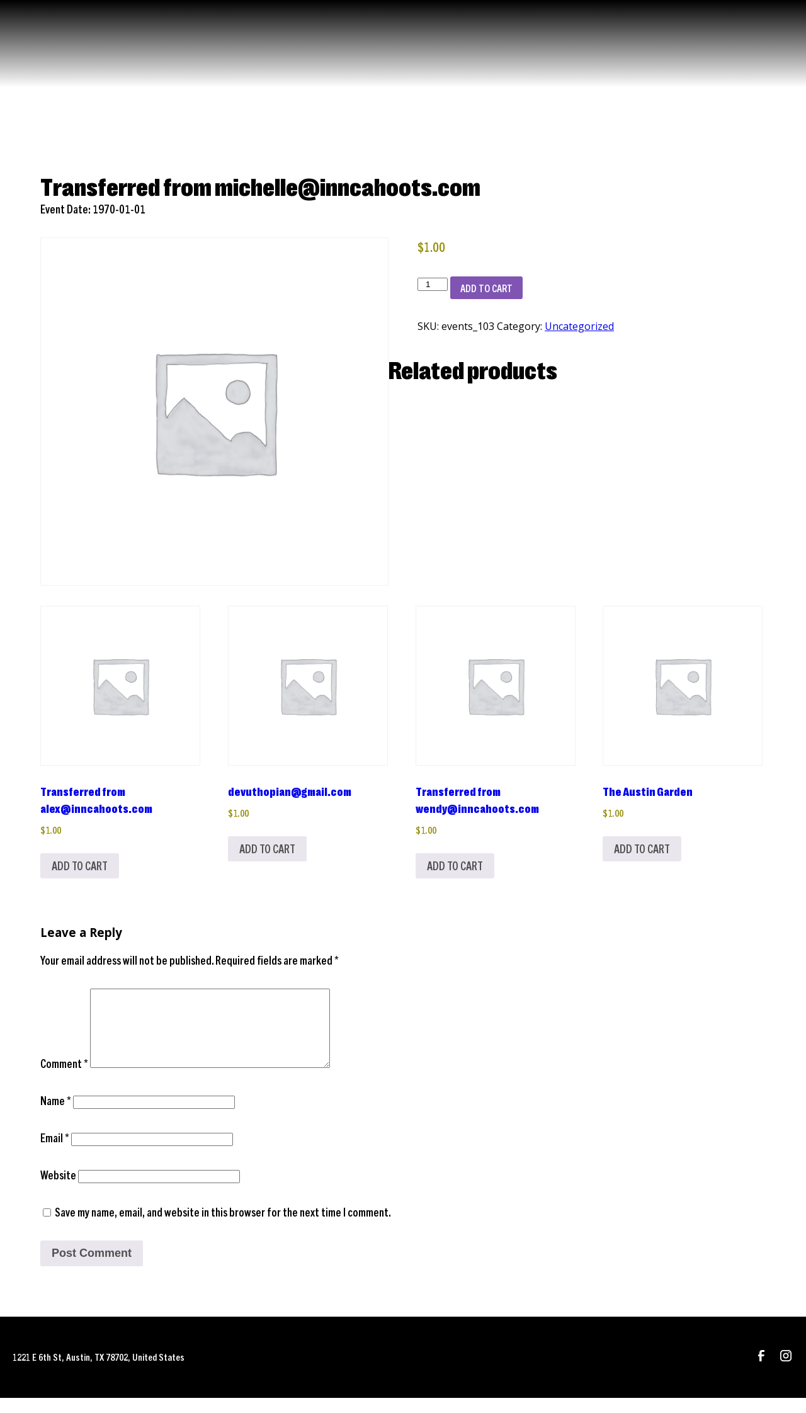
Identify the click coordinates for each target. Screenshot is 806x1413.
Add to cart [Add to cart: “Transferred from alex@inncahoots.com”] (80, 865)
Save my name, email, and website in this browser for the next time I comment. (223, 1227)
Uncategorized (579, 326)
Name (55, 1115)
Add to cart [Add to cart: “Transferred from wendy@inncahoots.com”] (455, 865)
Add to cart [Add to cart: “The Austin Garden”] (642, 848)
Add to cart (486, 287)
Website (58, 1190)
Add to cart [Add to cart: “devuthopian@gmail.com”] (267, 848)
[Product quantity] (432, 284)
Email (54, 1152)
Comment (64, 1078)
